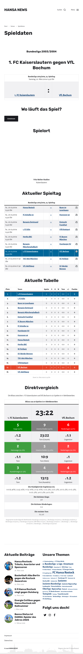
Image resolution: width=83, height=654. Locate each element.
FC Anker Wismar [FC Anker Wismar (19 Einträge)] (47, 569)
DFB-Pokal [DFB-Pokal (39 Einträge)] (65, 567)
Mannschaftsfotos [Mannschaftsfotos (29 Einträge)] (56, 586)
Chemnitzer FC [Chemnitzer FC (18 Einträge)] (57, 567)
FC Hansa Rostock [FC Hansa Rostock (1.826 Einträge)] (63, 572)
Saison (13, 26)
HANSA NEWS (15, 10)
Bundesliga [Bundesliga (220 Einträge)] (48, 567)
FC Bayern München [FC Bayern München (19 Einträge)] (57, 569)
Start (5, 26)
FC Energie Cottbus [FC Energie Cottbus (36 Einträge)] (68, 569)
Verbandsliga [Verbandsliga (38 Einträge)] (57, 596)
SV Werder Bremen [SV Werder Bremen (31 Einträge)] (54, 591)
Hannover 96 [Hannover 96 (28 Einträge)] (71, 578)
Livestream (11, 119)
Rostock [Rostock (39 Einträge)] (64, 589)
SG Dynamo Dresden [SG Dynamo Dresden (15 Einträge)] (72, 589)
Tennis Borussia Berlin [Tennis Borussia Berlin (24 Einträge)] (67, 591)
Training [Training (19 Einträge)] (54, 594)
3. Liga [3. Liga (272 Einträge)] (59, 564)
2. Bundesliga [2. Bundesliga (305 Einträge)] (49, 564)
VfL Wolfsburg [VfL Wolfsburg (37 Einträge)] (47, 599)
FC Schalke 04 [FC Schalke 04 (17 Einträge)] (56, 575)
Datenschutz (8, 640)
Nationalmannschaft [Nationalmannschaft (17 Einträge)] (67, 586)
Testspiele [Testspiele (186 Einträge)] (47, 594)
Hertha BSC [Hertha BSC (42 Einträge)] (46, 581)
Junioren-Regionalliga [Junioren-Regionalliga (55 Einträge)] (69, 584)
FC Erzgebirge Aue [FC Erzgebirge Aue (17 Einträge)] (47, 573)
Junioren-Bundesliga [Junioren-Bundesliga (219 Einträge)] (52, 584)
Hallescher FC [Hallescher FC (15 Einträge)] (54, 578)
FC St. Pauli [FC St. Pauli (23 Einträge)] (63, 575)
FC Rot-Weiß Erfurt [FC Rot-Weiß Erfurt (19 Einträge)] (47, 575)
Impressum (8, 636)
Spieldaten (21, 26)
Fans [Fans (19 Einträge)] (70, 567)
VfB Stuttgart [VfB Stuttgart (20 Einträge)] (65, 596)
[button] (61, 10)
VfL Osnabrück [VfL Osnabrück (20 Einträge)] (73, 596)
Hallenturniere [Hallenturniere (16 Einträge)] (46, 578)
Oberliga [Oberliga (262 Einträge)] (47, 589)
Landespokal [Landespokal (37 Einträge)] (46, 586)
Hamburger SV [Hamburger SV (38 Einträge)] (62, 578)
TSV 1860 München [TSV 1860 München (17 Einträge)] (47, 596)
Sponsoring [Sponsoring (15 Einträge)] (45, 591)
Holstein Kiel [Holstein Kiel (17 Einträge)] (54, 581)
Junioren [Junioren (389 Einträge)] (62, 580)
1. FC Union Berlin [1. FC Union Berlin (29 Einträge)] (59, 561)
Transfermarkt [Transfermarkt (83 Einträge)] (62, 594)
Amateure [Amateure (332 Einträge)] (68, 564)
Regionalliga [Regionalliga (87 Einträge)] (56, 589)
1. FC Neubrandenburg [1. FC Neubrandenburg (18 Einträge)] (48, 561)
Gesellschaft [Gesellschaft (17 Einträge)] (70, 575)
